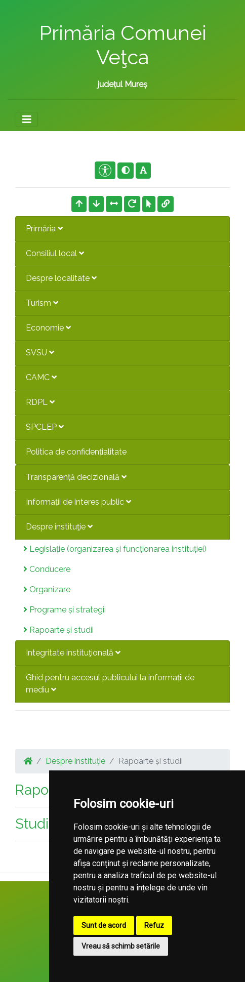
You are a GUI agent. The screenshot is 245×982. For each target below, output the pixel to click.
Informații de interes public (78, 502)
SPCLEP (45, 427)
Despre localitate (61, 278)
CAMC (41, 377)
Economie (48, 328)
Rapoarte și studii (58, 630)
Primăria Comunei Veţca (123, 45)
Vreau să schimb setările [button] (120, 946)
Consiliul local (55, 253)
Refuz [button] (154, 925)
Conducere (46, 569)
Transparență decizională (76, 477)
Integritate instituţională (73, 653)
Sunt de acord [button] (103, 925)
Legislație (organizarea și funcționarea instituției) (115, 549)
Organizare (46, 589)
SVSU (40, 352)
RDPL (40, 402)
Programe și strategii (64, 610)
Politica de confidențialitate (76, 452)
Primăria (44, 228)
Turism (42, 303)
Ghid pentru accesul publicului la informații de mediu (110, 683)
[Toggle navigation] (27, 119)
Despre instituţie (59, 526)
